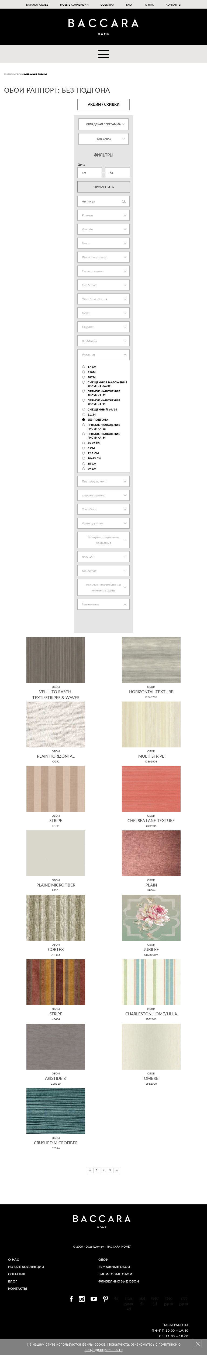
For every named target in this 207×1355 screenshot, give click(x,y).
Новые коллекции (74, 4)
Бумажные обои (114, 1267)
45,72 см (94, 443)
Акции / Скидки (103, 104)
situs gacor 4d (128, 1303)
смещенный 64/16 (102, 409)
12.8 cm (93, 453)
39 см (92, 468)
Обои (103, 1260)
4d (116, 1298)
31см (92, 414)
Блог (129, 4)
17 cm (92, 366)
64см (92, 371)
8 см (91, 448)
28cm (92, 377)
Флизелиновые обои (118, 1281)
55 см (92, 463)
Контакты (173, 4)
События (107, 4)
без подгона (98, 419)
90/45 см (94, 458)
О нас (149, 4)
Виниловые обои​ (115, 1274)
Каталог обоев (37, 4)
